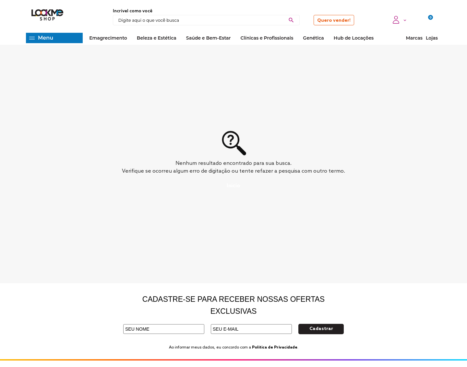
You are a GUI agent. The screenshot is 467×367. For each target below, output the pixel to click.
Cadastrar (321, 329)
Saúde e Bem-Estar (208, 38)
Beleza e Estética (156, 38)
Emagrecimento (108, 38)
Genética (313, 38)
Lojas (432, 38)
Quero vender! (334, 20)
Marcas (414, 38)
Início (233, 186)
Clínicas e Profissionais (266, 38)
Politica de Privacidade (274, 347)
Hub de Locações (354, 38)
